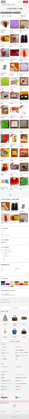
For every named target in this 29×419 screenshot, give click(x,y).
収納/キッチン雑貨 (16, 12)
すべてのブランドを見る (14, 341)
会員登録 (25, 1)
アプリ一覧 (17, 411)
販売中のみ (3, 16)
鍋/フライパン (15, 260)
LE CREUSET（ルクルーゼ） (6, 12)
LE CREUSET (14, 242)
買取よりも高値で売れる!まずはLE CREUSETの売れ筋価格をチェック (14, 295)
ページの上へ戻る (14, 307)
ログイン (20, 1)
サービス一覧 (3, 411)
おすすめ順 (9, 16)
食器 (15, 258)
